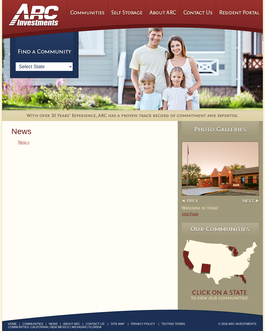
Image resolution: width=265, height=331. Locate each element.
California (39, 327)
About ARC (71, 323)
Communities (32, 323)
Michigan (79, 327)
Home (12, 323)
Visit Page (190, 214)
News (53, 323)
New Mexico (59, 327)
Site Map (118, 323)
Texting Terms (173, 323)
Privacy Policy (143, 323)
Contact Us (95, 323)
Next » (24, 142)
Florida (95, 327)
